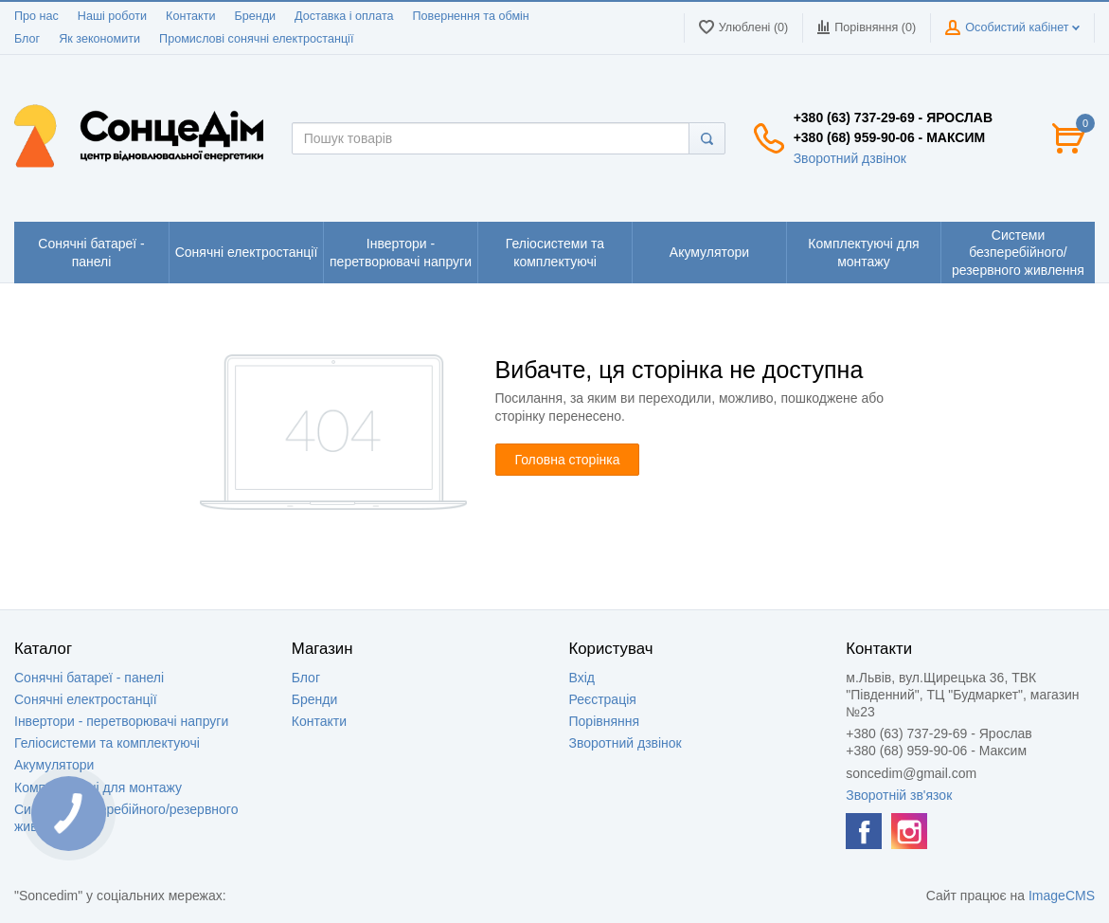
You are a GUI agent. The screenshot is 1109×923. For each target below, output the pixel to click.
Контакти (190, 16)
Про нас (36, 16)
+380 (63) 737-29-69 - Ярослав (893, 117)
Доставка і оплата (344, 16)
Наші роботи (112, 16)
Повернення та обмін (471, 16)
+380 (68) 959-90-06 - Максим (889, 137)
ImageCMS (1062, 895)
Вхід (582, 677)
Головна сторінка (567, 459)
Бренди (255, 16)
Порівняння (604, 721)
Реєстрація (602, 699)
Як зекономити (99, 38)
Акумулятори (54, 764)
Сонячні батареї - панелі (89, 677)
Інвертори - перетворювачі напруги (121, 721)
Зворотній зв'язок (899, 795)
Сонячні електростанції (85, 699)
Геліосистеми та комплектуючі (107, 743)
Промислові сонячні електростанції (256, 38)
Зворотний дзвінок (850, 158)
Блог (27, 38)
